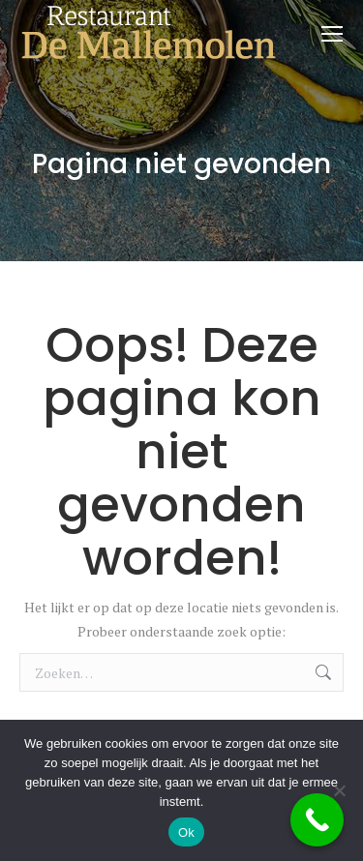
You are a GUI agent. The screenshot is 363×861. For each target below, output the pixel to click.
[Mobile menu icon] (332, 33)
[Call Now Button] (317, 819)
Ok (186, 832)
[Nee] (338, 790)
